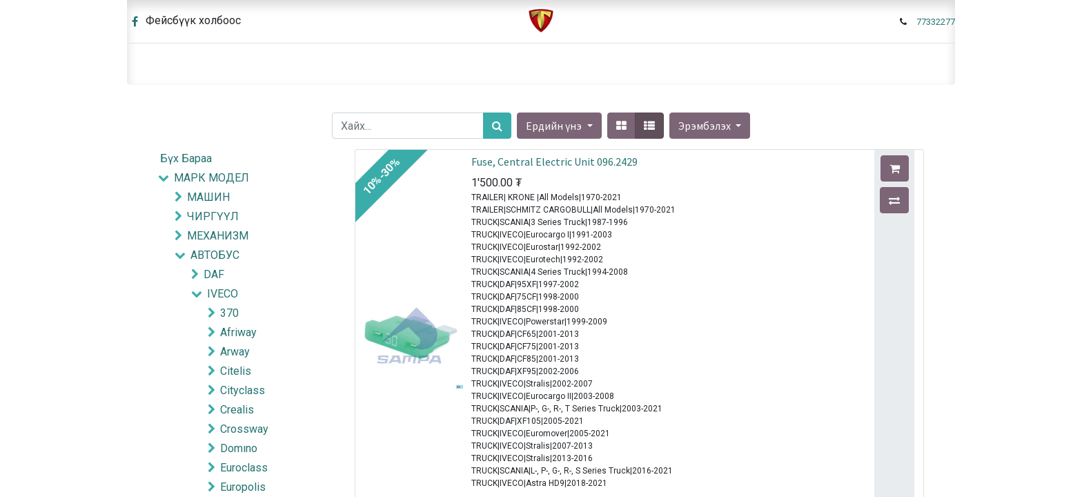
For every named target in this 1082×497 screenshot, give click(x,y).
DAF (214, 274)
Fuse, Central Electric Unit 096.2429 (554, 161)
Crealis (237, 409)
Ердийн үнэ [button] (555, 126)
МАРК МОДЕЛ (211, 177)
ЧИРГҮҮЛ (213, 216)
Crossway (244, 429)
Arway (235, 351)
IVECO (222, 293)
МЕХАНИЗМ (217, 235)
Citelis (235, 371)
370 (229, 313)
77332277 (935, 22)
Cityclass (242, 390)
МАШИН (208, 197)
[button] (709, 126)
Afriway (238, 332)
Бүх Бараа (186, 158)
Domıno (238, 448)
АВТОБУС (214, 255)
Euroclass (244, 467)
